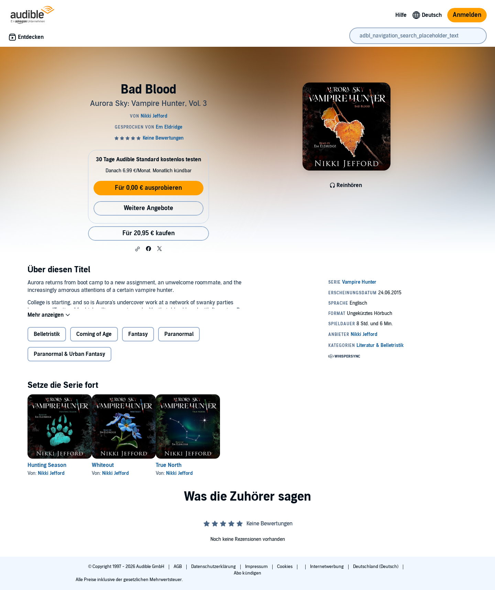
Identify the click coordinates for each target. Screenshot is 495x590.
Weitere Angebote (148, 208)
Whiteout (114, 470)
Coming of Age (94, 339)
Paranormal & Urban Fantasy (69, 359)
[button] (137, 249)
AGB (178, 566)
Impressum (257, 566)
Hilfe (401, 15)
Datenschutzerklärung (214, 566)
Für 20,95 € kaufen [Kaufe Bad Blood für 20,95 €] (148, 233)
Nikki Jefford (51, 479)
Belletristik (47, 339)
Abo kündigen (247, 573)
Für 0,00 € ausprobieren (148, 188)
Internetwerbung (327, 566)
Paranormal (179, 339)
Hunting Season (47, 470)
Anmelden (467, 15)
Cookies (285, 566)
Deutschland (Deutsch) (376, 566)
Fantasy (138, 339)
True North (191, 470)
